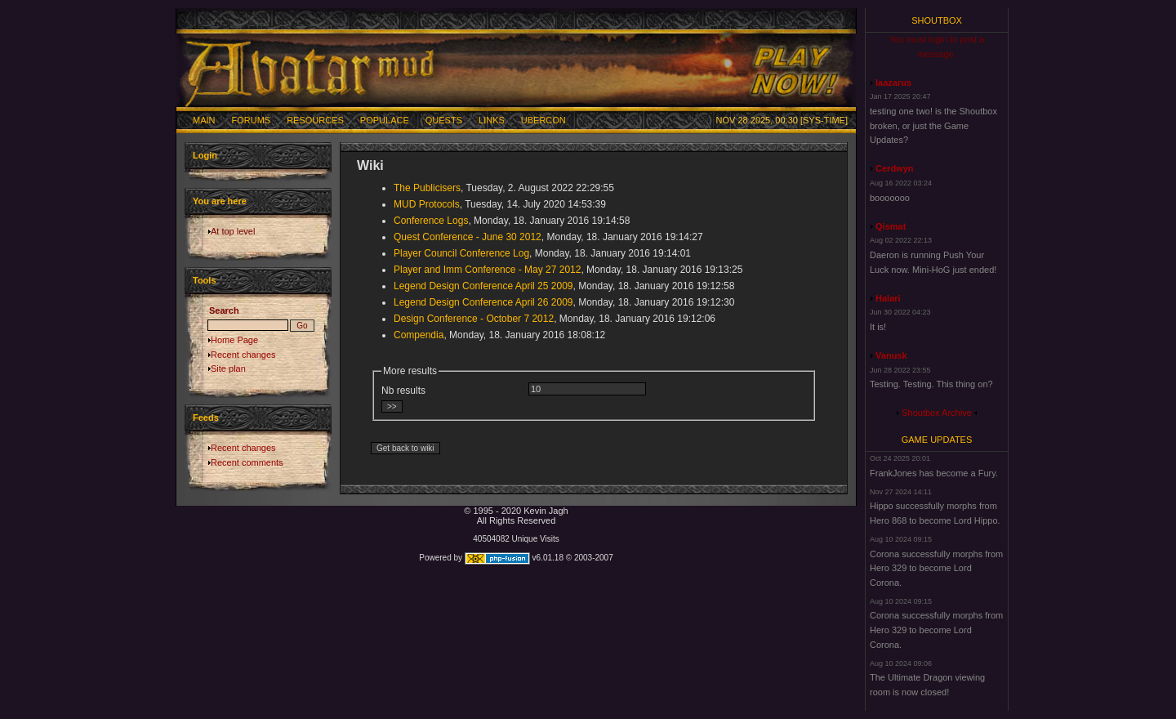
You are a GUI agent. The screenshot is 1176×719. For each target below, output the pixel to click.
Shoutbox (936, 20)
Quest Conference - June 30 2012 (467, 237)
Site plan (228, 368)
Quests (443, 120)
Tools (204, 280)
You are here (220, 201)
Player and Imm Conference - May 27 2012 (487, 269)
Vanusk (891, 355)
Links (492, 120)
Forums (251, 120)
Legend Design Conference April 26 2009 (483, 302)
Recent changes (243, 355)
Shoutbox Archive (937, 413)
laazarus (893, 82)
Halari (888, 298)
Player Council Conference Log (461, 253)
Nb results (403, 390)
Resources (315, 120)
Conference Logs (431, 220)
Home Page (234, 340)
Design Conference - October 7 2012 (474, 318)
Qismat (890, 226)
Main (204, 120)
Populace (384, 120)
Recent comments (247, 462)
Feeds (206, 417)
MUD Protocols (427, 204)
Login (205, 155)
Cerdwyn (894, 168)
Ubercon (543, 120)
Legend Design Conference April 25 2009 (483, 286)
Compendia (418, 335)
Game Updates (937, 439)
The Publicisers (427, 188)
